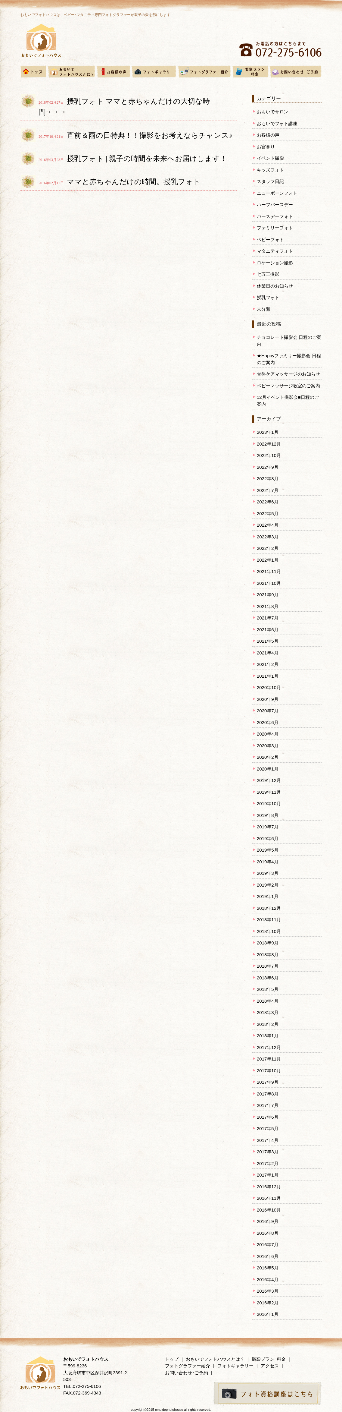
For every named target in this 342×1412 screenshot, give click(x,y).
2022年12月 (269, 443)
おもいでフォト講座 (277, 123)
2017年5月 (267, 1128)
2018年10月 (269, 931)
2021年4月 (267, 652)
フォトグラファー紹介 (187, 1365)
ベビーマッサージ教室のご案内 (288, 385)
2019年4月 (267, 861)
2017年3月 (267, 1151)
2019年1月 (267, 896)
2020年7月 (267, 710)
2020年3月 (267, 745)
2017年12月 (269, 1047)
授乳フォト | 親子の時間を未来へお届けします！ (147, 158)
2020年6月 (267, 722)
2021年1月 (267, 676)
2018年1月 (267, 1035)
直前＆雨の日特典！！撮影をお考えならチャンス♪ (149, 135)
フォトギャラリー (235, 1365)
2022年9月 (267, 467)
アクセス (270, 1365)
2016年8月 (267, 1233)
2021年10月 (269, 583)
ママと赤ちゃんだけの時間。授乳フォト (134, 182)
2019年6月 (267, 838)
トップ (172, 1359)
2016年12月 (269, 1186)
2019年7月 (267, 826)
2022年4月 (267, 525)
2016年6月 (267, 1256)
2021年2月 (267, 664)
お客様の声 (268, 134)
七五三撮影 (268, 274)
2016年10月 (269, 1209)
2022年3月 (267, 536)
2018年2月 (267, 1024)
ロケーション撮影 (275, 262)
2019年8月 (267, 815)
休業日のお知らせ (275, 285)
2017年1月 (267, 1174)
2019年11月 (269, 792)
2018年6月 (267, 977)
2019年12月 (269, 780)
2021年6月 (267, 629)
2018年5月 (267, 989)
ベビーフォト (270, 239)
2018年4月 (267, 1001)
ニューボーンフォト (277, 193)
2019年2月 (267, 884)
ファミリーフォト (275, 227)
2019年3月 (267, 873)
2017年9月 (267, 1082)
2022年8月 (267, 478)
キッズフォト (270, 169)
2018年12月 (269, 908)
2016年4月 (267, 1279)
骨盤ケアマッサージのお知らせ (288, 374)
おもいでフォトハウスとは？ (215, 1359)
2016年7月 (267, 1244)
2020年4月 (267, 733)
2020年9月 (267, 699)
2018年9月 (267, 942)
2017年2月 (267, 1163)
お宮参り (266, 146)
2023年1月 (267, 432)
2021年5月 (267, 641)
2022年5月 (267, 513)
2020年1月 (267, 768)
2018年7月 (267, 966)
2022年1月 (267, 560)
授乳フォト (268, 297)
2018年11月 (269, 919)
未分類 (263, 309)
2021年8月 (267, 606)
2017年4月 (267, 1140)
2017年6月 (267, 1117)
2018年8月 (267, 954)
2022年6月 (267, 501)
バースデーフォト (275, 216)
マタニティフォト (275, 251)
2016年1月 (267, 1314)
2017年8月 (267, 1093)
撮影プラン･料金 (269, 1359)
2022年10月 (269, 455)
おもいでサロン (272, 111)
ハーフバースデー (275, 204)
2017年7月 (267, 1105)
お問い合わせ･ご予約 (186, 1372)
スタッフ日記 (270, 181)
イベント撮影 (270, 158)
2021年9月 (267, 594)
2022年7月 (267, 490)
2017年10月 (269, 1070)
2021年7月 (267, 617)
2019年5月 (267, 850)
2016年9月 (267, 1221)
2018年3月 (267, 1012)
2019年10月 (269, 803)
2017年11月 (269, 1058)
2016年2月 (267, 1302)
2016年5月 (267, 1267)
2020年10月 (269, 687)
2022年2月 (267, 548)
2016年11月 (269, 1198)
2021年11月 (269, 571)
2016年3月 (267, 1291)
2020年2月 (267, 757)
